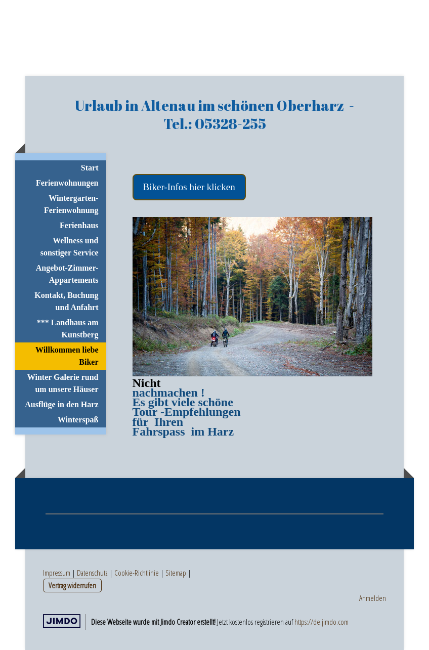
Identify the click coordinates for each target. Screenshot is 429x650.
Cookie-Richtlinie (136, 573)
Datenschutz (92, 573)
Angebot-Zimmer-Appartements (67, 274)
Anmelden (372, 598)
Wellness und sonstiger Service (69, 246)
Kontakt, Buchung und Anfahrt (66, 301)
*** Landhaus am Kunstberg (68, 328)
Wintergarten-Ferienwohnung (71, 204)
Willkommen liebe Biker (67, 355)
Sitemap (175, 573)
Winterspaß (78, 419)
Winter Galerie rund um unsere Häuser (63, 383)
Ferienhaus (79, 225)
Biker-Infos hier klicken (189, 187)
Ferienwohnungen (67, 183)
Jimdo (61, 621)
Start (90, 167)
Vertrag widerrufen (72, 585)
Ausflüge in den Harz (61, 404)
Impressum (56, 573)
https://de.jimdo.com (321, 622)
